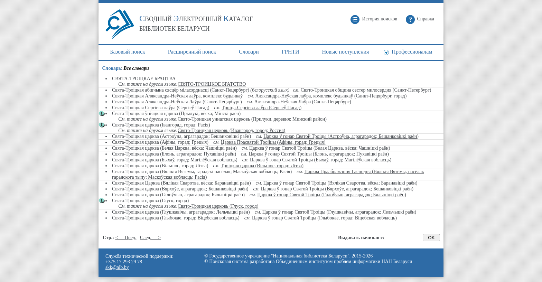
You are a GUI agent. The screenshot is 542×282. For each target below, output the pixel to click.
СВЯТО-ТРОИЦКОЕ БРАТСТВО (212, 84)
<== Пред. (125, 237)
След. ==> (150, 237)
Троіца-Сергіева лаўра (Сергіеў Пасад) (261, 107)
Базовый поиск (127, 52)
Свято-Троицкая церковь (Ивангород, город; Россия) (231, 130)
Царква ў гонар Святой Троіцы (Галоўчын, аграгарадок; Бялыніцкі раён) (331, 194)
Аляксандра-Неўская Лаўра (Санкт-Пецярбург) (302, 101)
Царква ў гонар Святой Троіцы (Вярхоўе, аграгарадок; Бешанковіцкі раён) (337, 188)
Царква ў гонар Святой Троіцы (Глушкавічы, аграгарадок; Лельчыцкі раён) (339, 212)
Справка (425, 18)
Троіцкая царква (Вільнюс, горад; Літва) (262, 165)
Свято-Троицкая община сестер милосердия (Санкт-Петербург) (366, 90)
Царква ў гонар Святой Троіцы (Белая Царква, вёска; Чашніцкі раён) (319, 148)
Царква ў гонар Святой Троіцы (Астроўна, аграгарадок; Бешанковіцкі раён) (341, 136)
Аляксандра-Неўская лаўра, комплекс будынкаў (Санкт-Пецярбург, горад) (331, 95)
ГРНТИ (290, 52)
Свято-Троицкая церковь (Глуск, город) (218, 206)
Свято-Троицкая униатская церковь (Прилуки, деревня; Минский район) (252, 119)
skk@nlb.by (117, 267)
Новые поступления (345, 52)
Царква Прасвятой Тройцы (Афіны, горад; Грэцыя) (273, 142)
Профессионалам (412, 52)
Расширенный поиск (192, 52)
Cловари (249, 52)
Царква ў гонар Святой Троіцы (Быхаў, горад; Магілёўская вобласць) (320, 159)
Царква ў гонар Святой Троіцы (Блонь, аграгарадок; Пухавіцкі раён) (319, 154)
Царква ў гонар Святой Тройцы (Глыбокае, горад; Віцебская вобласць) (324, 217)
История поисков (379, 18)
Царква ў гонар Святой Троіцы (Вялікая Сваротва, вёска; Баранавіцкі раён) (340, 183)
